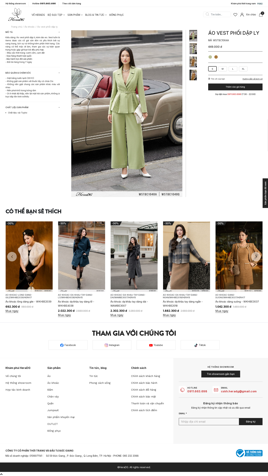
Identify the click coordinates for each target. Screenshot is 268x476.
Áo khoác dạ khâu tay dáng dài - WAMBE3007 (129, 303)
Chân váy (53, 396)
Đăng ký (251, 421)
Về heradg (38, 14)
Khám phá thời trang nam (247, 3)
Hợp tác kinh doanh (17, 389)
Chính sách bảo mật (143, 396)
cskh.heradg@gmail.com (239, 391)
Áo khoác (53, 382)
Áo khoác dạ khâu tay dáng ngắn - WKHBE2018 (183, 303)
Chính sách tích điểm (144, 410)
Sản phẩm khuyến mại (61, 417)
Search (207, 14)
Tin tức (93, 376)
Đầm (50, 389)
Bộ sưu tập (55, 14)
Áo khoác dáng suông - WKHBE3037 (237, 301)
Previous (12, 256)
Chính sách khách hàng (145, 376)
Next (256, 256)
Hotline (44, 3)
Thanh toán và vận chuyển (147, 403)
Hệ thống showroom (15, 3)
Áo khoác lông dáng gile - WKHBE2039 (28, 301)
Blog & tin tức (94, 14)
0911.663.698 (197, 391)
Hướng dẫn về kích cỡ (253, 79)
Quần (50, 403)
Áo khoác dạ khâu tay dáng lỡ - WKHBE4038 (76, 303)
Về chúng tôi (13, 376)
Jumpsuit (53, 410)
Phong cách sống (100, 382)
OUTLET (52, 424)
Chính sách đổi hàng (143, 389)
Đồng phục (116, 14)
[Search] (218, 14)
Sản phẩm (74, 14)
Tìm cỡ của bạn (216, 79)
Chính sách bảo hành (144, 382)
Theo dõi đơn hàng (71, 3)
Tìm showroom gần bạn (221, 373)
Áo (49, 376)
